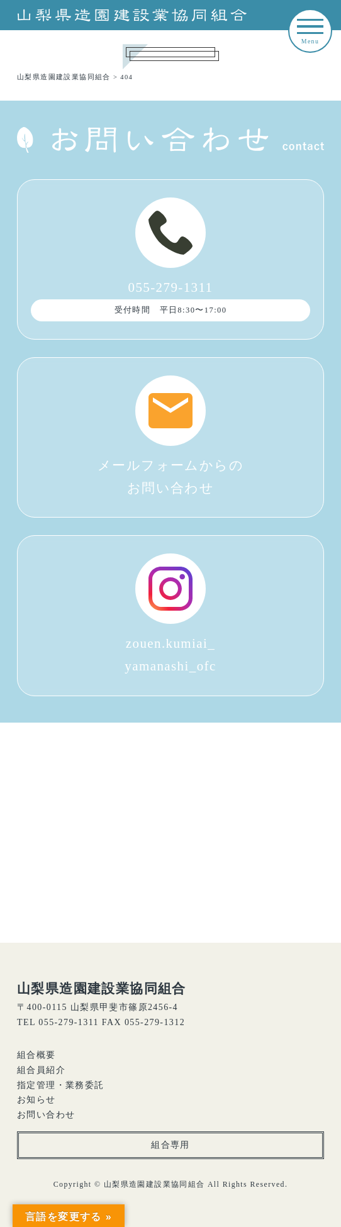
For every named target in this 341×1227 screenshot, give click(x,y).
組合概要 (36, 1055)
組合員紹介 (41, 1070)
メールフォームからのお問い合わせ (170, 435)
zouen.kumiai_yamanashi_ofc (170, 613)
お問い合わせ (46, 1114)
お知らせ (36, 1099)
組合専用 (170, 1145)
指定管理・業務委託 (60, 1085)
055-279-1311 (170, 259)
